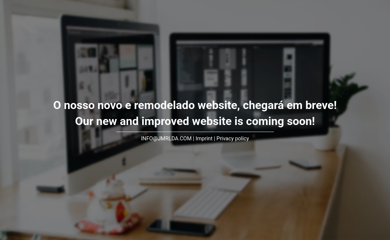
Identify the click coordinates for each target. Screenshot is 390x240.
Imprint (204, 138)
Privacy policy (233, 138)
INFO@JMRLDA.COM (166, 138)
